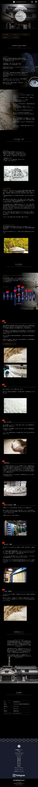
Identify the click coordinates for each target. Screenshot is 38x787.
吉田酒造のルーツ (7, 37)
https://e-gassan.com (17, 713)
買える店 (19, 763)
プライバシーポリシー (19, 767)
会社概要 (16, 37)
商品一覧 (19, 758)
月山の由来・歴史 (16, 34)
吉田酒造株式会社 (19, 780)
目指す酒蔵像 (6, 34)
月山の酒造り (26, 34)
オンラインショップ (19, 769)
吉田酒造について (19, 749)
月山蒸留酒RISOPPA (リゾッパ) (9, 343)
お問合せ (19, 765)
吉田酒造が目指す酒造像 (19, 753)
